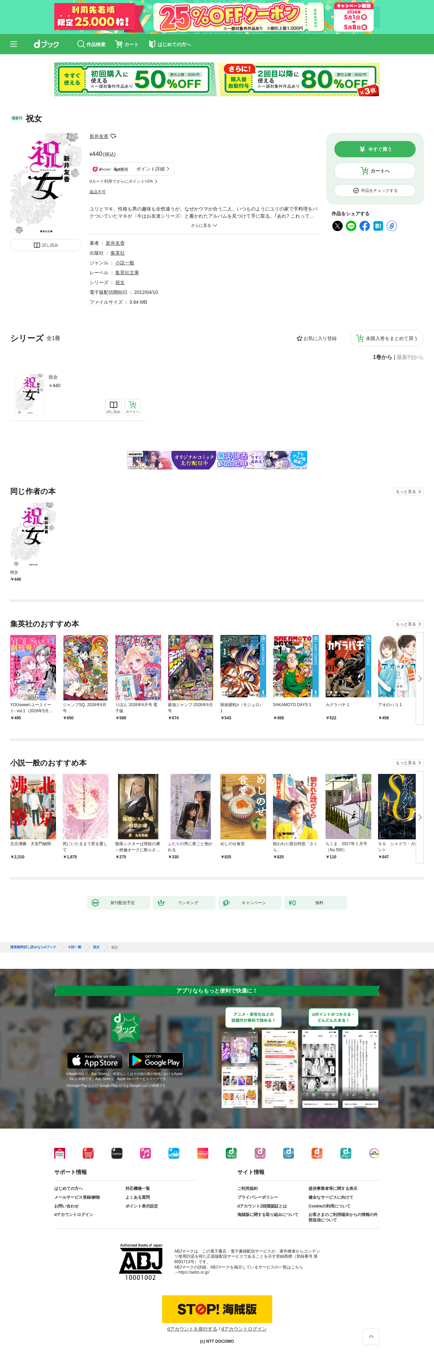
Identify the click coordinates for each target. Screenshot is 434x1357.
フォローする (113, 136)
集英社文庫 (127, 272)
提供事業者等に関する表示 (333, 1188)
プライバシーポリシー (257, 1197)
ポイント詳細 (150, 169)
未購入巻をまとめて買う (392, 338)
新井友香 (99, 136)
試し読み (50, 245)
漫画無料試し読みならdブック (33, 947)
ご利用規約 (247, 1188)
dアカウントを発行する (192, 1329)
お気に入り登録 (320, 338)
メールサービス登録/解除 (77, 1197)
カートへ (380, 171)
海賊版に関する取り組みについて (267, 1214)
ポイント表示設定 (141, 1206)
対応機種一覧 (137, 1188)
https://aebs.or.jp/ (193, 1272)
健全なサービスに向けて (331, 1197)
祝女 (53, 377)
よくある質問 (137, 1197)
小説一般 (124, 262)
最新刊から (410, 357)
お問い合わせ (66, 1206)
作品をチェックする (379, 190)
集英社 (118, 253)
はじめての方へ (68, 1188)
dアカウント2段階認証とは (262, 1206)
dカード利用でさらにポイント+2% (121, 181)
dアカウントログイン (73, 1214)
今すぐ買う (380, 149)
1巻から (382, 357)
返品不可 (98, 191)
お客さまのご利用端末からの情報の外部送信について (343, 1217)
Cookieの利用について (330, 1206)
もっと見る (406, 491)
